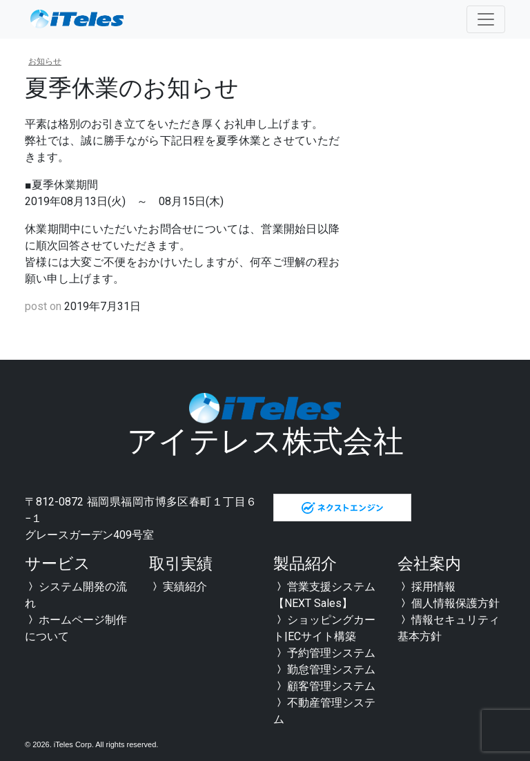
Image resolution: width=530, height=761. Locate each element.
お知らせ (44, 61)
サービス (57, 564)
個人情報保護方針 (449, 603)
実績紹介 (178, 586)
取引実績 (181, 564)
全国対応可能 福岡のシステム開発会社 (76, 19)
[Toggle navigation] (486, 19)
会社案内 (429, 564)
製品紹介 (305, 564)
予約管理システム (324, 652)
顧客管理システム (324, 686)
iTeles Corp (73, 744)
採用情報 (426, 586)
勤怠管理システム (324, 669)
